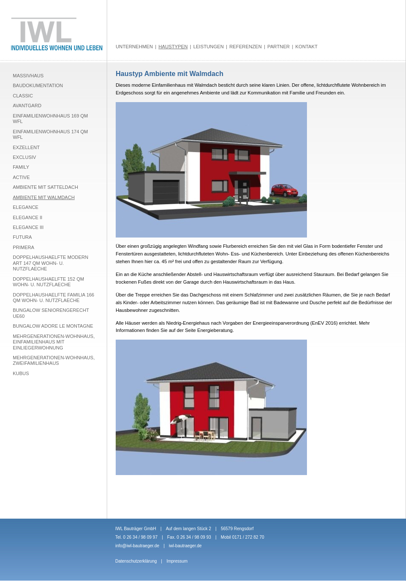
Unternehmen (134, 46)
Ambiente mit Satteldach (45, 187)
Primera (23, 247)
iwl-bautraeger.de (185, 545)
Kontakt (306, 46)
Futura (22, 237)
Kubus (21, 373)
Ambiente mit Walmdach (44, 197)
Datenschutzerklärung (136, 561)
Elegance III (28, 227)
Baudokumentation (38, 85)
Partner (278, 46)
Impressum (176, 561)
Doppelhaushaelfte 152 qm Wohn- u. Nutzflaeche (48, 281)
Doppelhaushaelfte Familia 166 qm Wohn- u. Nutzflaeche (53, 297)
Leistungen (208, 46)
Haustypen (172, 46)
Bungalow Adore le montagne (53, 326)
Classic (23, 95)
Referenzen (245, 46)
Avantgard (27, 105)
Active (21, 177)
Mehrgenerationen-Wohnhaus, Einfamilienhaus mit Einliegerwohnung (54, 342)
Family (21, 167)
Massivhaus (28, 75)
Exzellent (26, 147)
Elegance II (27, 217)
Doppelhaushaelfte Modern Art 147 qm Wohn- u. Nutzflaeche (50, 263)
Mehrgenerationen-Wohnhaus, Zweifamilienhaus (54, 360)
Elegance (25, 207)
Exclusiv (24, 157)
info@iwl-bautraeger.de (137, 545)
